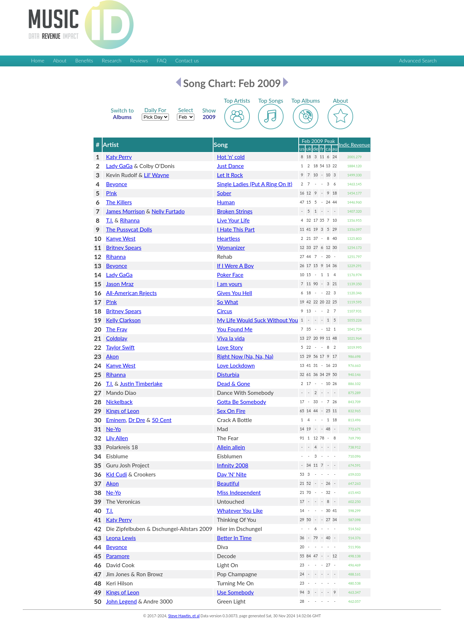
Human (226, 202)
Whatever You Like (240, 510)
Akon (112, 356)
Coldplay (117, 338)
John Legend (121, 601)
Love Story (230, 347)
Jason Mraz (120, 284)
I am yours (229, 284)
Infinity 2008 (232, 465)
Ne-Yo (113, 429)
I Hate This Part (236, 229)
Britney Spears (123, 247)
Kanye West (121, 238)
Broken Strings (235, 211)
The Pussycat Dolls (129, 229)
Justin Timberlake (141, 383)
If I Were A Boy (235, 265)
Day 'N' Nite (231, 474)
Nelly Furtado (168, 211)
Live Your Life (233, 220)
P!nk (111, 193)
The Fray (117, 329)
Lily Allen (117, 438)
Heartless (228, 238)
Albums (122, 113)
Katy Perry (119, 157)
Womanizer (231, 247)
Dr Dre (136, 420)
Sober (224, 193)
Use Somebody (235, 592)
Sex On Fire (231, 411)
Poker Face (230, 274)
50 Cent (161, 420)
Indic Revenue (354, 145)
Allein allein (231, 447)
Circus (224, 311)
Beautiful (228, 483)
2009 (209, 113)
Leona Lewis (121, 538)
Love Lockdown (236, 365)
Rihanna (130, 220)
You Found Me (235, 329)
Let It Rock (230, 175)
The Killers (119, 202)
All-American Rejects (131, 293)
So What (227, 302)
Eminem (116, 420)
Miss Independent (239, 492)
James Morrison (125, 211)
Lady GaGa (119, 166)
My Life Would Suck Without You (257, 320)
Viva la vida (231, 338)
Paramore (118, 556)
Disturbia (228, 374)
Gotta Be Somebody (241, 401)
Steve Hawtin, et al (183, 616)
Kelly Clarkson (123, 320)
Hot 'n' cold (231, 157)
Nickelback (119, 401)
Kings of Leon (122, 411)
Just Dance (230, 166)
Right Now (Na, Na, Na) (245, 356)
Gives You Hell (234, 293)
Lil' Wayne (156, 175)
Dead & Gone (233, 383)
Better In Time (234, 538)
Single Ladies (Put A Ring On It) (255, 184)
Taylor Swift (120, 347)
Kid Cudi (116, 474)
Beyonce (116, 184)
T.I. (109, 220)
